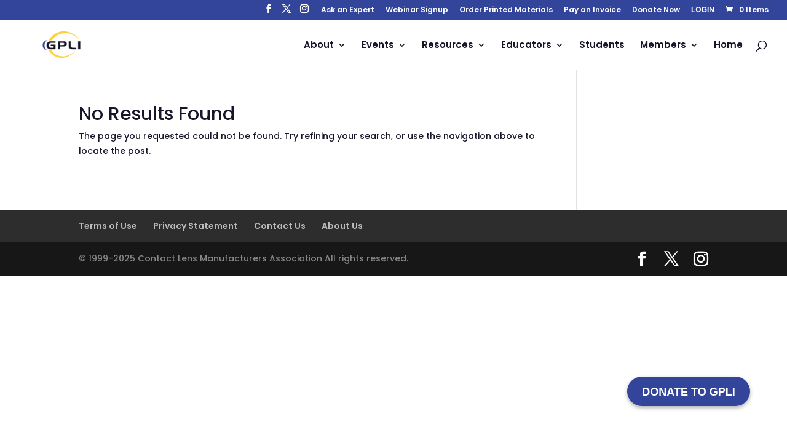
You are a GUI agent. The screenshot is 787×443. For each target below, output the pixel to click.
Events (378, 46)
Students (602, 46)
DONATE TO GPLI (688, 392)
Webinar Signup (417, 10)
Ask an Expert (347, 10)
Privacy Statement (195, 226)
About (319, 46)
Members (663, 46)
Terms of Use (108, 226)
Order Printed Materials (506, 10)
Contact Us (280, 226)
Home (728, 46)
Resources (447, 46)
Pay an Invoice (592, 10)
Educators (526, 46)
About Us (342, 226)
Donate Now (656, 10)
